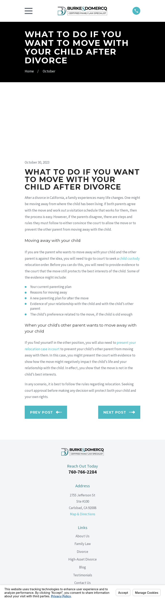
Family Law (83, 483)
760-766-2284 (82, 411)
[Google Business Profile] (91, 543)
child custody (129, 198)
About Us (82, 475)
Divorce (82, 491)
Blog (82, 506)
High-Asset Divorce (82, 499)
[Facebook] (73, 543)
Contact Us (82, 522)
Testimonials (82, 514)
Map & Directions (82, 453)
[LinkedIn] (82, 543)
